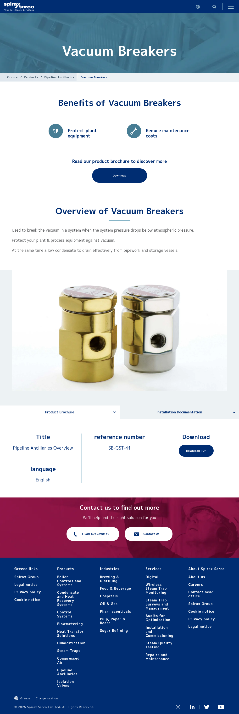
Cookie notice (27, 599)
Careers (195, 584)
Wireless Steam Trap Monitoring (156, 588)
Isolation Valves (65, 683)
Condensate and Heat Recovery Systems (68, 598)
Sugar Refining (114, 630)
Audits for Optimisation (157, 617)
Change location (47, 698)
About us (196, 577)
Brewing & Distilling (109, 579)
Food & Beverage (115, 588)
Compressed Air (68, 660)
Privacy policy (27, 592)
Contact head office (201, 594)
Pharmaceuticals (115, 611)
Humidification (71, 643)
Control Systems (64, 614)
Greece (12, 77)
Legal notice (26, 584)
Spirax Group (26, 577)
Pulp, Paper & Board (113, 621)
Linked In (192, 707)
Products (31, 77)
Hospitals (109, 596)
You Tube (221, 707)
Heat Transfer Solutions (70, 633)
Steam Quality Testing (158, 645)
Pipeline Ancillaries (59, 77)
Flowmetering (70, 624)
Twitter (206, 707)
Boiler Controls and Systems (69, 581)
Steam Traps (68, 650)
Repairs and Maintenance (157, 656)
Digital (152, 577)
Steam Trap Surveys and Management (157, 604)
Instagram (178, 707)
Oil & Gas (109, 603)
